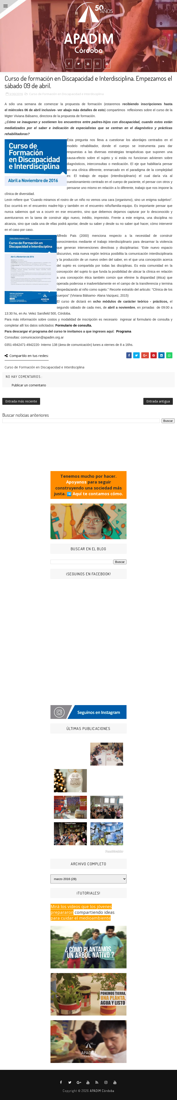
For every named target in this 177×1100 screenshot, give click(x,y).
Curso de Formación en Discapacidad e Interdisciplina (66, 94)
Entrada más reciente (21, 401)
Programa (123, 331)
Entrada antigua (158, 401)
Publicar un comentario (29, 385)
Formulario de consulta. (73, 325)
